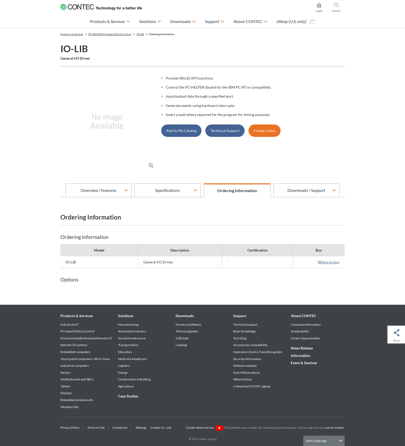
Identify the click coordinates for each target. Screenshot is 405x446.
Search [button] (338, 7)
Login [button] (322, 7)
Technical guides (187, 331)
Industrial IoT (69, 324)
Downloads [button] (183, 21)
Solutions (125, 316)
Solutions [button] (150, 21)
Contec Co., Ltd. (162, 427)
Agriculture (126, 386)
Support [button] (214, 21)
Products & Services (76, 316)
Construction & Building (134, 379)
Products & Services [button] (110, 21)
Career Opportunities (305, 338)
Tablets (65, 386)
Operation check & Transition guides (257, 352)
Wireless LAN (69, 407)
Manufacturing (128, 324)
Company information (306, 324)
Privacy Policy (69, 427)
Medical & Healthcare (132, 359)
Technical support (245, 324)
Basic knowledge (244, 331)
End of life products (246, 372)
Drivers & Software (188, 324)
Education (125, 352)
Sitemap (141, 427)
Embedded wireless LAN (76, 400)
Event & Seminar (304, 363)
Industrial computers (74, 365)
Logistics (124, 365)
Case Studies (128, 396)
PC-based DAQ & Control (77, 331)
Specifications (167, 190)
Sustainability (300, 331)
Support (239, 316)
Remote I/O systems (73, 345)
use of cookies (334, 427)
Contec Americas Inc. (204, 427)
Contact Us (120, 427)
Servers (65, 372)
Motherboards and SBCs (77, 379)
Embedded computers (75, 352)
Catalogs (181, 345)
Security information (247, 359)
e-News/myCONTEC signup (251, 386)
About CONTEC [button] (250, 21)
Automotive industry (132, 331)
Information (300, 355)
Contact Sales (264, 130)
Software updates (245, 365)
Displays (66, 393)
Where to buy (328, 262)
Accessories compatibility (250, 345)
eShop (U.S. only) (296, 21)
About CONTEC (303, 316)
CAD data (182, 338)
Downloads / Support (306, 190)
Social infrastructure (132, 338)
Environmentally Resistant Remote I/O (86, 338)
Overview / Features (98, 190)
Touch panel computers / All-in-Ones (85, 359)
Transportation (128, 345)
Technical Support (225, 130)
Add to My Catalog (181, 130)
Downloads (185, 316)
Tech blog (239, 338)
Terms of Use (96, 427)
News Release (302, 348)
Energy (123, 372)
